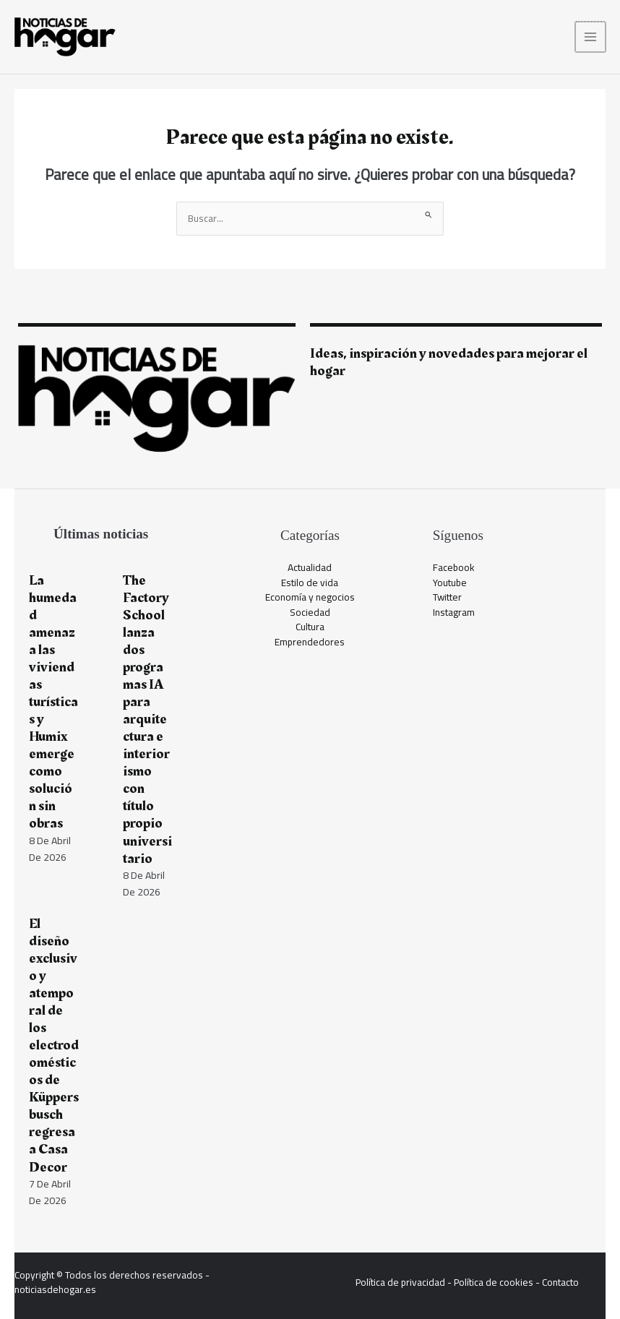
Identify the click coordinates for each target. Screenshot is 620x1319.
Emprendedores (310, 641)
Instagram (454, 612)
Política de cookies (493, 1282)
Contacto (560, 1282)
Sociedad (310, 612)
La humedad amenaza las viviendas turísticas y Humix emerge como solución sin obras (53, 702)
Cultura (310, 626)
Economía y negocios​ (310, 597)
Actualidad (310, 567)
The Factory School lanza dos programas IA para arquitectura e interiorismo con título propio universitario (147, 719)
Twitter (447, 597)
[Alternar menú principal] (591, 37)
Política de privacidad (400, 1282)
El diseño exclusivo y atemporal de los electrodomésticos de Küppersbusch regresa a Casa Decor (54, 1045)
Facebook (454, 567)
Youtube (450, 582)
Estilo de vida (309, 582)
